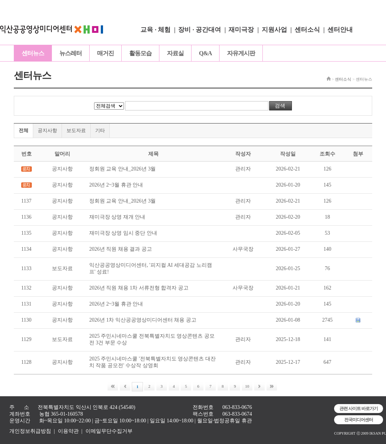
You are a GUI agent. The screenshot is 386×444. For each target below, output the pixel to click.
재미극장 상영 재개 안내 (117, 217)
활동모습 (140, 53)
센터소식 (307, 29)
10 (247, 386)
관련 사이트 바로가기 (358, 408)
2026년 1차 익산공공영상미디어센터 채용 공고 (142, 320)
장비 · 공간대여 (199, 29)
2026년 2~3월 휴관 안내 (116, 185)
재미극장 (241, 29)
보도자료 (76, 130)
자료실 (175, 53)
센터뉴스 (33, 53)
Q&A (205, 53)
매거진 (105, 53)
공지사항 (47, 130)
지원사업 (274, 29)
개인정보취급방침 (30, 431)
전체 (23, 130)
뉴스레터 (70, 53)
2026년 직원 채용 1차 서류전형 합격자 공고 (139, 288)
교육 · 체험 (155, 29)
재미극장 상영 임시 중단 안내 (123, 233)
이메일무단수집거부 (109, 431)
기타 (100, 130)
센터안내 (340, 29)
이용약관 (68, 431)
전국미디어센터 (358, 419)
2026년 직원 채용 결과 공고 (120, 249)
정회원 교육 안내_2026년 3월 (122, 169)
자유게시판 (241, 53)
